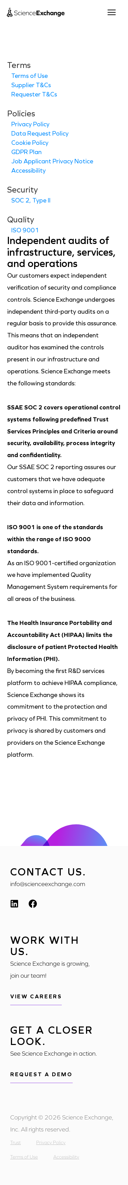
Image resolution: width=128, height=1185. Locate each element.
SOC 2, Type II (31, 200)
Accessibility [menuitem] (66, 1157)
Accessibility (28, 170)
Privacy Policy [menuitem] (51, 1143)
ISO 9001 (25, 230)
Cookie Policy (29, 143)
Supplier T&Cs (31, 85)
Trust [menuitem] (15, 1143)
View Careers (36, 996)
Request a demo (41, 1074)
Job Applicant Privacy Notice (52, 161)
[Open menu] (114, 12)
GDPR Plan (26, 152)
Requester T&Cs (34, 94)
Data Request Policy (40, 133)
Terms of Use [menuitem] (24, 1157)
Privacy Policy (30, 124)
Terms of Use (29, 76)
